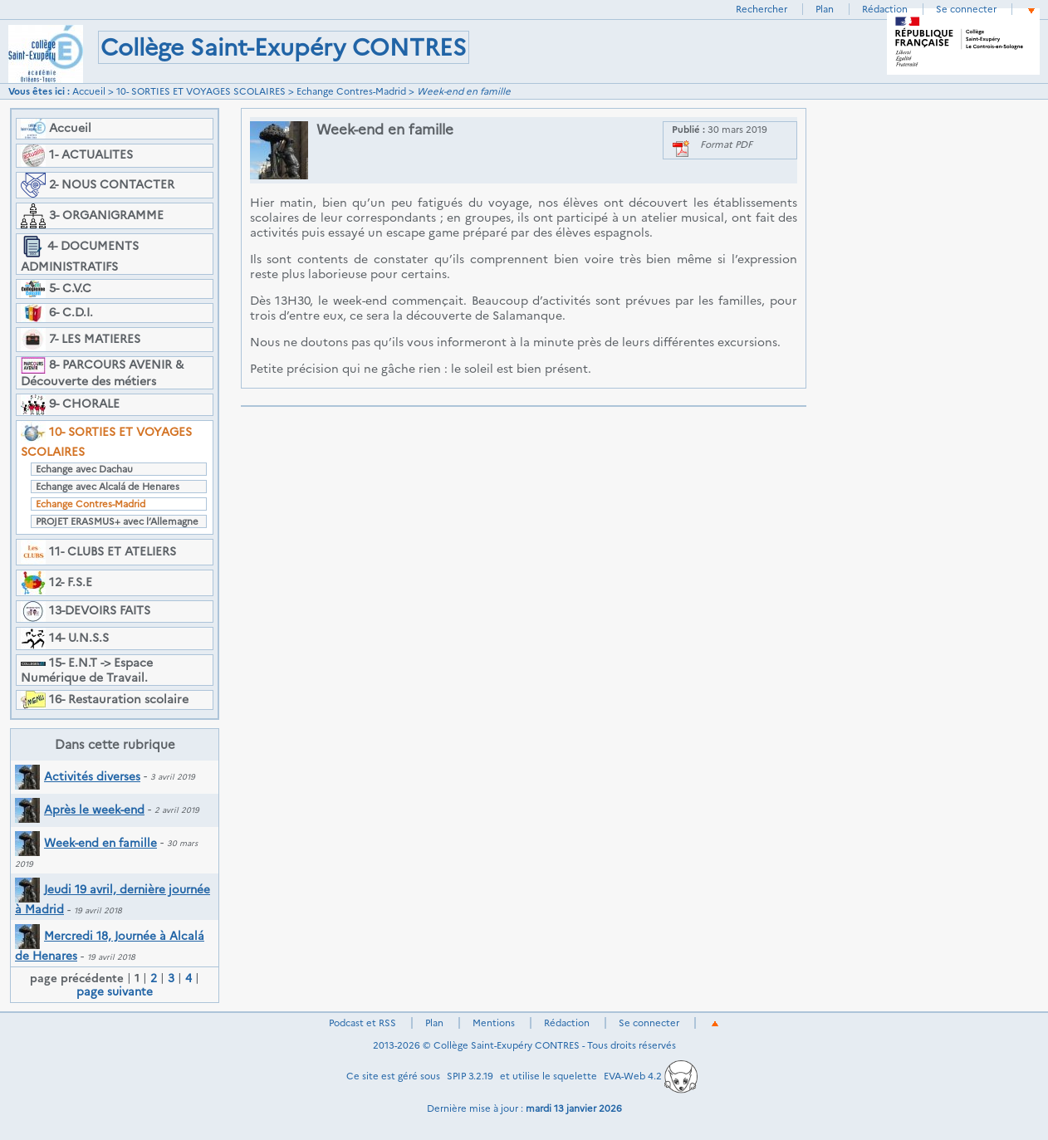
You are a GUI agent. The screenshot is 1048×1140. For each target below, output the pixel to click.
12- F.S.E (56, 582)
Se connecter (966, 9)
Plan (824, 9)
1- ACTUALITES (77, 155)
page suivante (114, 991)
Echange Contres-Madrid (351, 91)
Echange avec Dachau (84, 469)
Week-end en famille (86, 842)
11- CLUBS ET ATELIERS (98, 552)
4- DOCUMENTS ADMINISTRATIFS (80, 254)
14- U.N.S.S (65, 638)
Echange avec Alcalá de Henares (107, 486)
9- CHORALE (70, 404)
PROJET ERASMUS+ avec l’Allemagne (117, 521)
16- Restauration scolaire (105, 700)
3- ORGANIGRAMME (92, 215)
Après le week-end (79, 809)
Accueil (88, 91)
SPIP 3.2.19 (470, 1076)
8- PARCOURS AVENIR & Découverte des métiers (102, 373)
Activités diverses (77, 776)
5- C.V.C (56, 289)
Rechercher (761, 9)
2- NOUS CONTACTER (97, 185)
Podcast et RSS (362, 1023)
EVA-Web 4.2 (651, 1076)
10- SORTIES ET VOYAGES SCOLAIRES (201, 91)
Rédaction (885, 9)
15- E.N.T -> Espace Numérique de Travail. (87, 670)
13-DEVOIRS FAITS (85, 611)
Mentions (494, 1023)
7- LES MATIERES (80, 339)
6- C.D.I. (57, 313)
